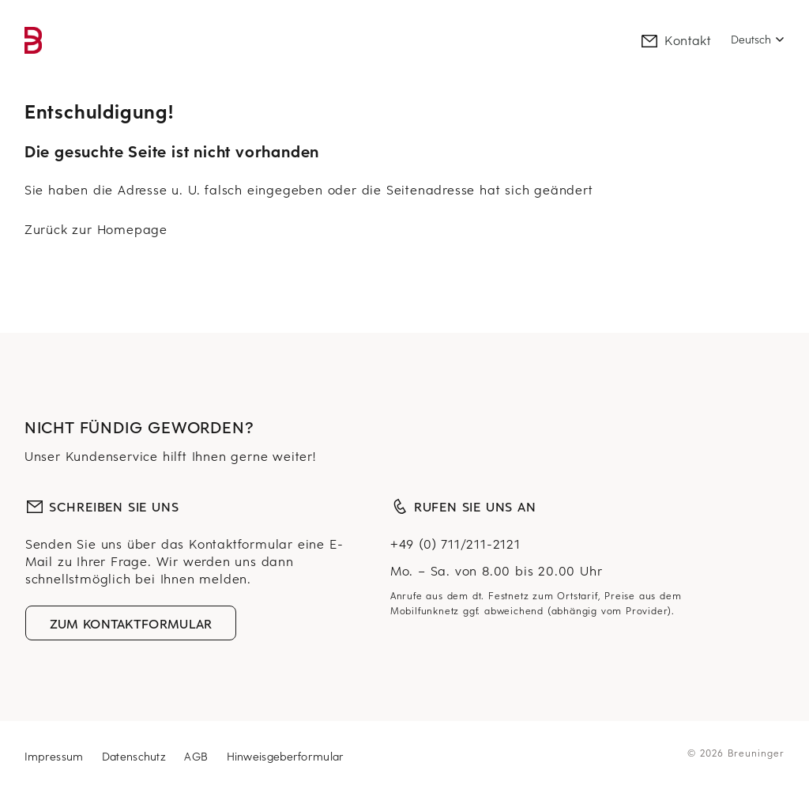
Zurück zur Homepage (95, 228)
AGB (198, 756)
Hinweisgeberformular (285, 756)
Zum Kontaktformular (131, 623)
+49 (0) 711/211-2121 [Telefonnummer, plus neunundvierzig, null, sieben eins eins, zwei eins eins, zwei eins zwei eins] (455, 543)
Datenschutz (136, 756)
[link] (33, 40)
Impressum (56, 756)
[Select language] (758, 39)
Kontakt (675, 40)
